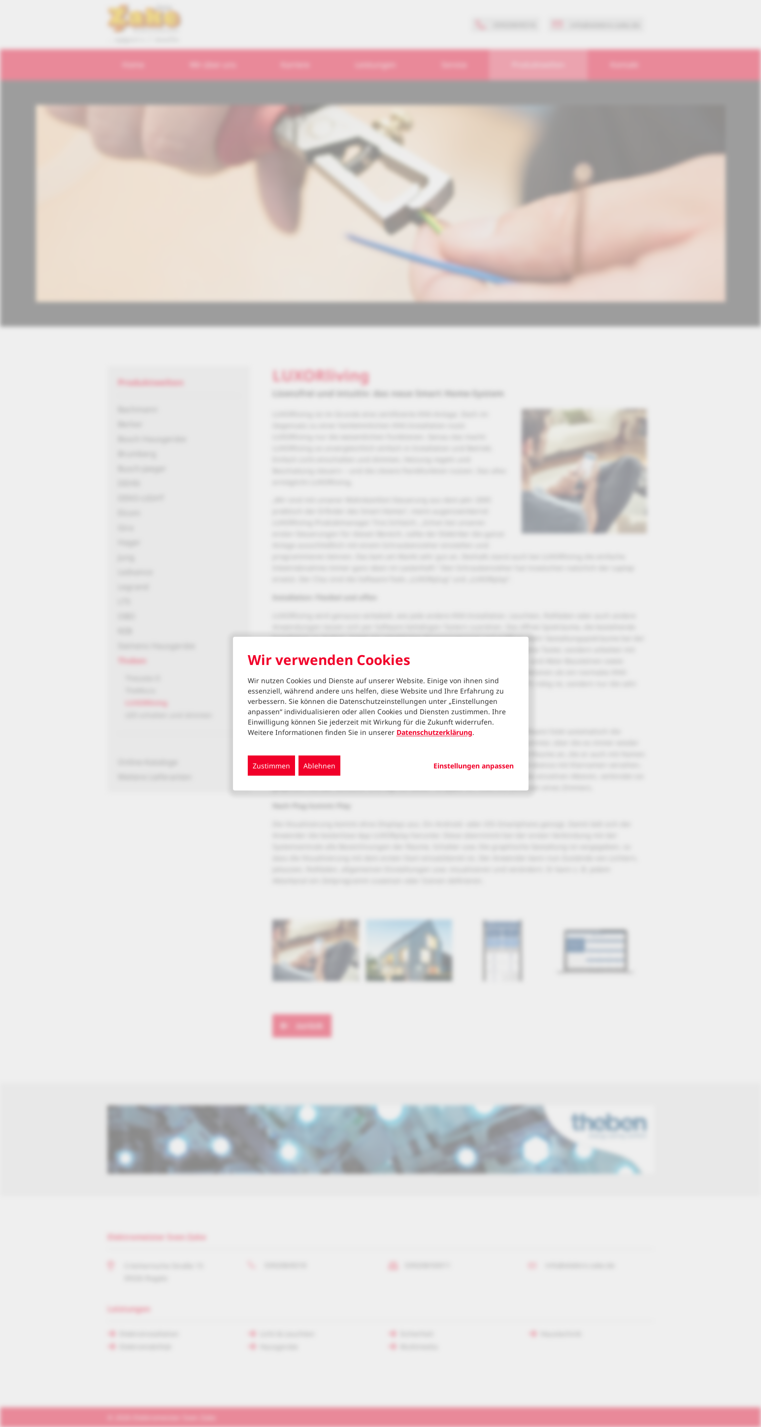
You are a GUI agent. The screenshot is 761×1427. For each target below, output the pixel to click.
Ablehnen (319, 765)
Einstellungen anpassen (473, 766)
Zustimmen (271, 765)
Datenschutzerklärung (434, 732)
